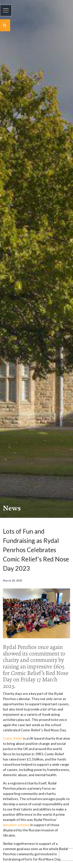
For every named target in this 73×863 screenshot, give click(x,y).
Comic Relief (13, 738)
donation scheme (16, 825)
